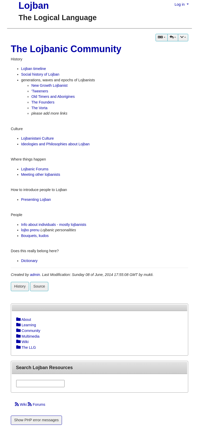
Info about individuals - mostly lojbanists (53, 225)
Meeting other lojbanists (40, 174)
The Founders (43, 102)
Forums (36, 404)
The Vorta (39, 108)
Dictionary (29, 261)
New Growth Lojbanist (49, 85)
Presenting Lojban (36, 199)
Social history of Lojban (40, 74)
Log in (180, 4)
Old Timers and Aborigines (53, 96)
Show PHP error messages (36, 420)
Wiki (21, 404)
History (20, 286)
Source (39, 286)
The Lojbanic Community (66, 49)
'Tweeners (39, 91)
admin (35, 275)
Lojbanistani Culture (37, 138)
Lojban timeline (33, 69)
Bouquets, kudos (35, 236)
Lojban (34, 5)
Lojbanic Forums (34, 169)
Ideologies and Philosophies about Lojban (55, 144)
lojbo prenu (30, 230)
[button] (172, 37)
